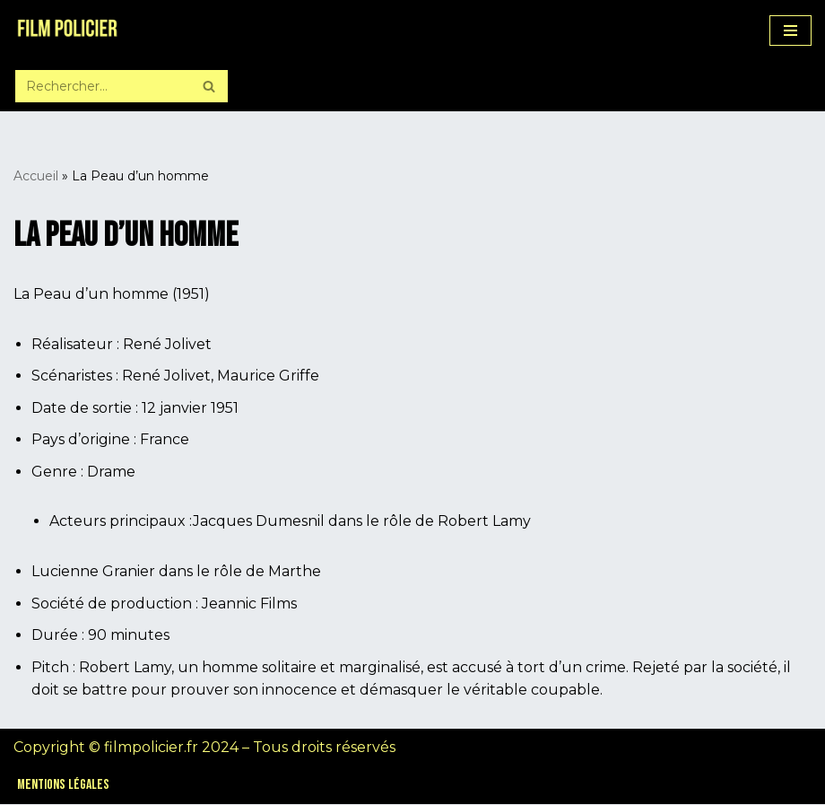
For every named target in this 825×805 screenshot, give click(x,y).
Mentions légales (63, 785)
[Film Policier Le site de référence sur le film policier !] (67, 30)
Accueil (35, 176)
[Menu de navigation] (790, 30)
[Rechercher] (101, 86)
